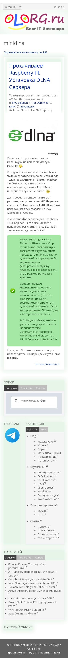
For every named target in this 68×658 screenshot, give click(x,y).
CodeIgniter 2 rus (49, 472)
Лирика (43, 449)
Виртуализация (48, 495)
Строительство (48, 534)
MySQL (43, 511)
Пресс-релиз (46, 530)
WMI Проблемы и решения (26, 609)
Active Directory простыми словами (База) (35, 590)
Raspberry (46, 110)
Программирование (44, 505)
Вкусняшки (27, 106)
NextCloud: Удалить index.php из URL (32, 583)
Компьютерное (48, 499)
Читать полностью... (48, 364)
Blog (34, 436)
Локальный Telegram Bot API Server (31, 587)
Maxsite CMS (47, 441)
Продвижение (47, 456)
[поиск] (33, 401)
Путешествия (47, 460)
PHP (42, 514)
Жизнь (43, 445)
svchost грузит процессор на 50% (30, 598)
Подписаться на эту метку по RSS (25, 52)
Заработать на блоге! (22, 613)
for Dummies (40, 102)
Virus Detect (46, 487)
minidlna (30, 110)
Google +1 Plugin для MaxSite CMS (30, 579)
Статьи (36, 521)
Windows (44, 491)
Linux (12, 106)
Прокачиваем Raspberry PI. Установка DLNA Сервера (29, 76)
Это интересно (48, 538)
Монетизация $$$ (50, 453)
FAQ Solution (20, 102)
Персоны (44, 526)
